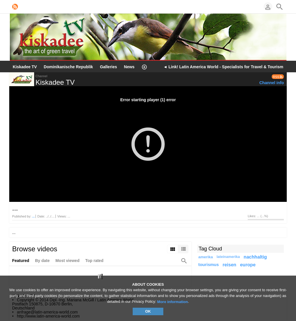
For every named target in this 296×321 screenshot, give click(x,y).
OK (148, 311)
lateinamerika (228, 257)
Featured (20, 260)
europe (248, 264)
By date (42, 260)
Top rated (94, 260)
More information (172, 302)
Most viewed (67, 260)
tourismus (208, 264)
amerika (205, 257)
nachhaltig (255, 256)
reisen (229, 264)
